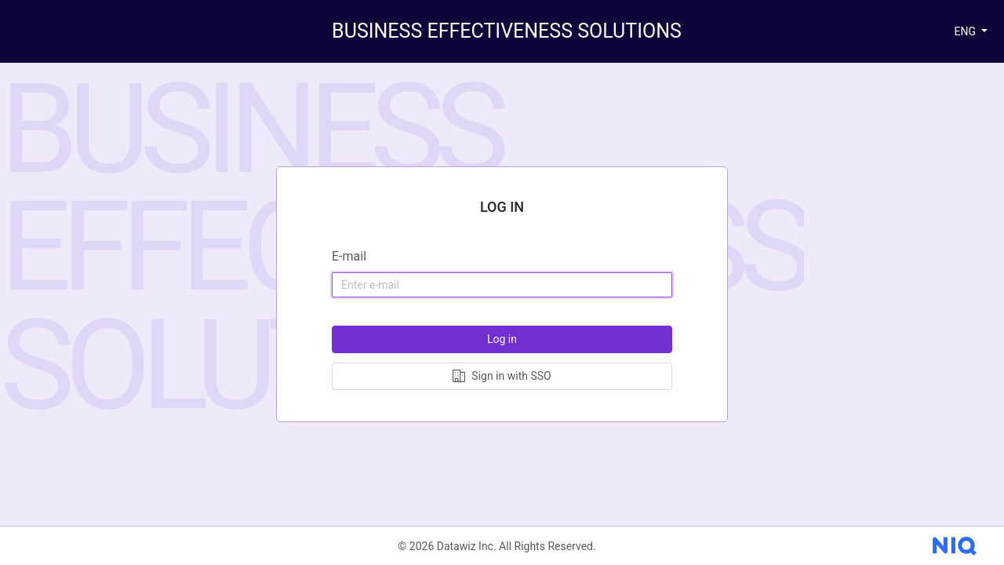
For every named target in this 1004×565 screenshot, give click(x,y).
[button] (971, 32)
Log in (502, 339)
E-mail (349, 256)
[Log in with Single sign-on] (502, 376)
